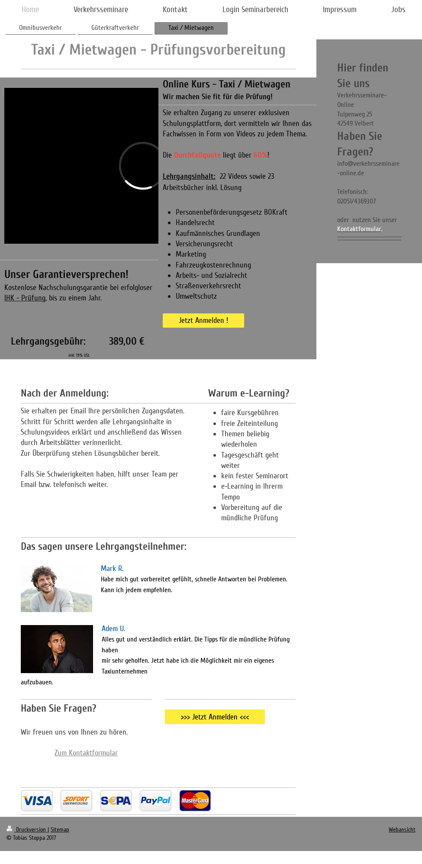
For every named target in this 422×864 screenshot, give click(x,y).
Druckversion (27, 829)
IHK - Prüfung (24, 298)
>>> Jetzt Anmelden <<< (215, 717)
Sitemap (60, 829)
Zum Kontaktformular (86, 753)
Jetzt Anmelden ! (203, 320)
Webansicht (402, 829)
